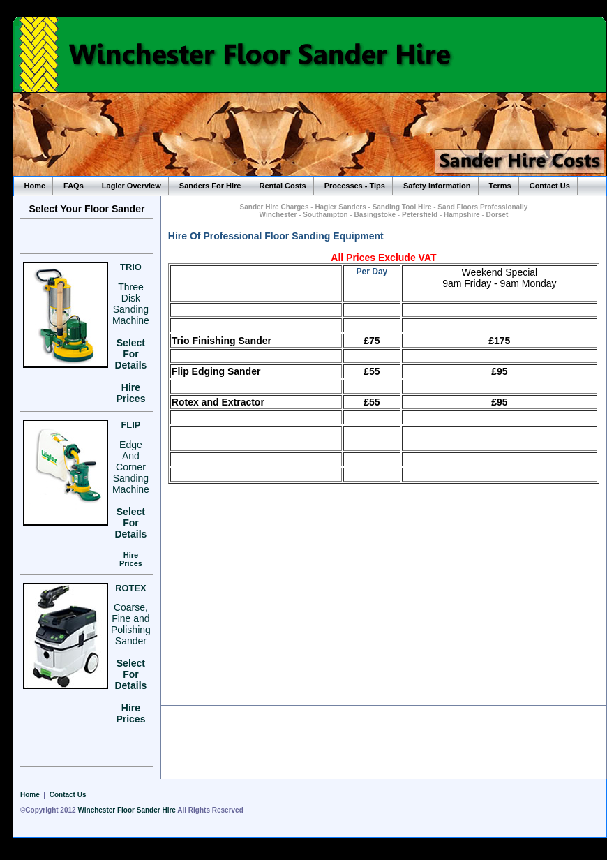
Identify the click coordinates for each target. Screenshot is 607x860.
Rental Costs (282, 185)
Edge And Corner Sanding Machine (130, 467)
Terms (500, 185)
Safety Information (437, 185)
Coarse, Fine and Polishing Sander (131, 624)
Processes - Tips (354, 185)
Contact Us (550, 185)
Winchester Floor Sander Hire (126, 810)
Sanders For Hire (210, 185)
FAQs (73, 185)
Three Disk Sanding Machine (130, 303)
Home (35, 185)
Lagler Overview (131, 185)
